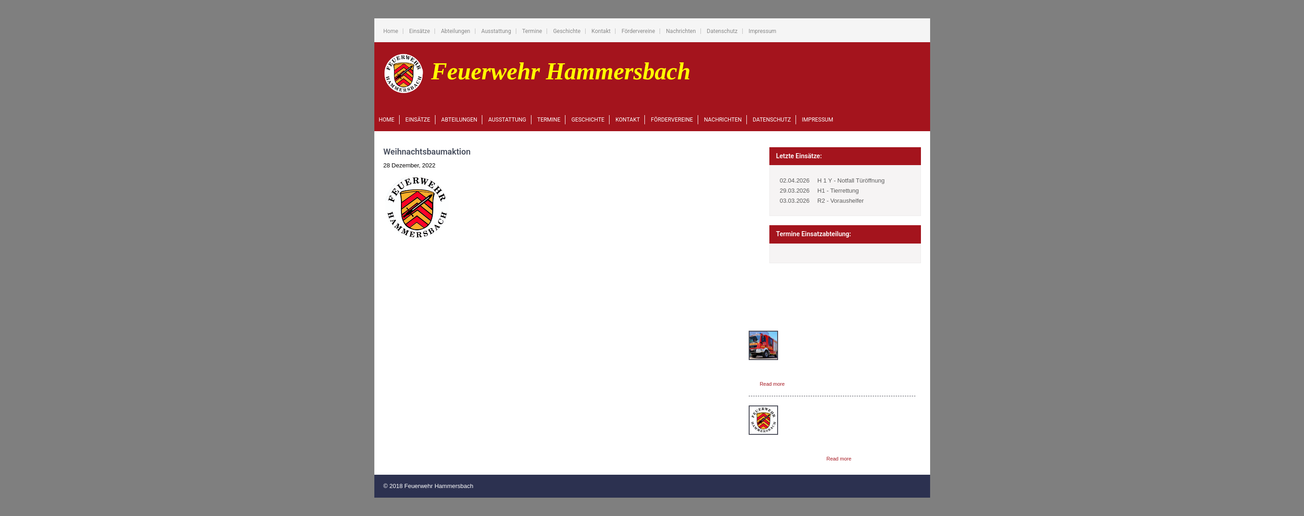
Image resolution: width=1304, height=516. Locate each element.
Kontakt (601, 31)
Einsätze (419, 31)
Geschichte (567, 31)
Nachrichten (681, 31)
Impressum (762, 31)
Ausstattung (496, 31)
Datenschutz (722, 31)
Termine (532, 31)
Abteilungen (455, 31)
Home (391, 31)
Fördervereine (638, 31)
